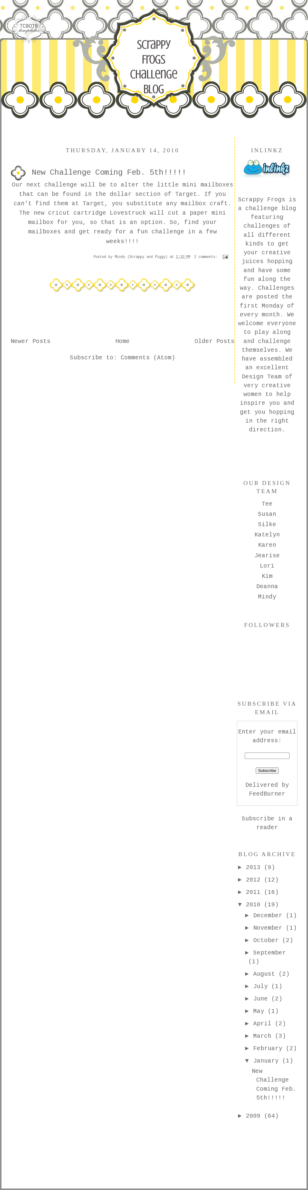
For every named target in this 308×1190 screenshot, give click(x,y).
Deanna (267, 586)
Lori (267, 566)
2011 (255, 892)
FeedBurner (267, 794)
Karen (267, 545)
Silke (267, 524)
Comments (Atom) (148, 357)
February (269, 1048)
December (269, 915)
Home (122, 341)
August (266, 974)
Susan (267, 514)
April (264, 1023)
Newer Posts (31, 341)
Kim (267, 576)
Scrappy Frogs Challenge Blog (153, 66)
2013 (255, 867)
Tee (267, 504)
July (262, 986)
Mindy (267, 597)
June (262, 999)
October (267, 940)
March (264, 1036)
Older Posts (214, 341)
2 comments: (207, 257)
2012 (255, 880)
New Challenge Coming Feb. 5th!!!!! (109, 172)
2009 (255, 1116)
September (269, 953)
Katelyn (267, 535)
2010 (255, 905)
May (260, 1011)
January (267, 1061)
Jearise (267, 555)
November (269, 928)
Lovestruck (130, 213)
